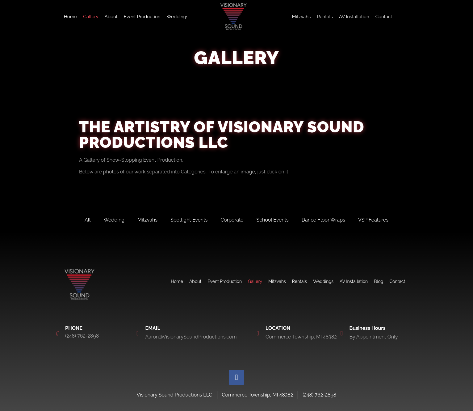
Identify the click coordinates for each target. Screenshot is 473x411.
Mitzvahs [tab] (147, 220)
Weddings (177, 16)
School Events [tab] (273, 220)
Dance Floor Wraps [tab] (323, 220)
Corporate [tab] (231, 220)
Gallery (90, 16)
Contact (383, 16)
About (111, 16)
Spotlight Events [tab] (188, 220)
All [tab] (88, 220)
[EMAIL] (138, 333)
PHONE (73, 328)
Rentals (325, 16)
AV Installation (354, 16)
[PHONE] (57, 333)
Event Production (142, 16)
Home (70, 16)
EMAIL (152, 328)
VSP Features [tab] (373, 220)
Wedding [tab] (113, 220)
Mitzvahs (301, 16)
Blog (378, 281)
